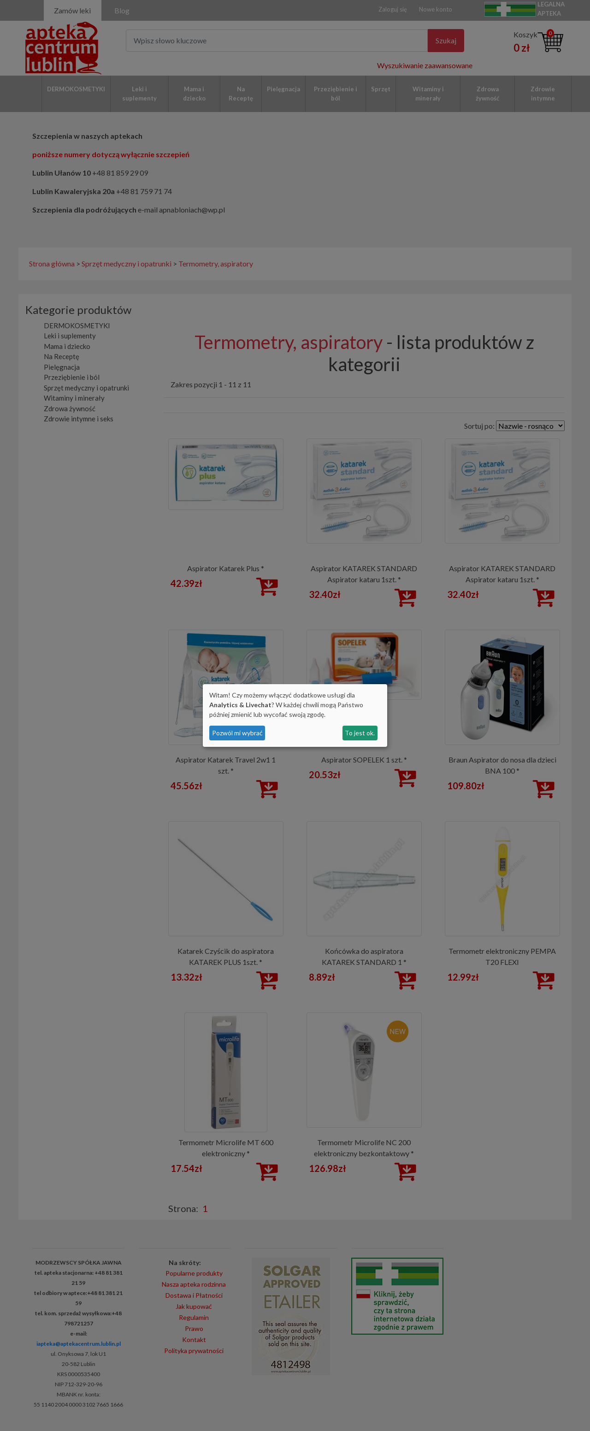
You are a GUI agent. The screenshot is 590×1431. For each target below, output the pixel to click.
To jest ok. (360, 733)
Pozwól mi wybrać (237, 733)
